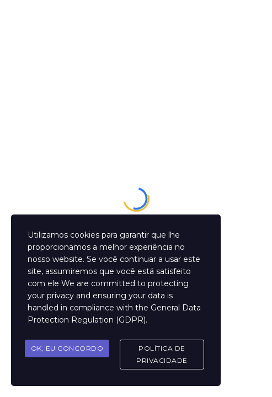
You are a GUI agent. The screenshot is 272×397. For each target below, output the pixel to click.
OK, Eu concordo (67, 348)
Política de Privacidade (162, 354)
